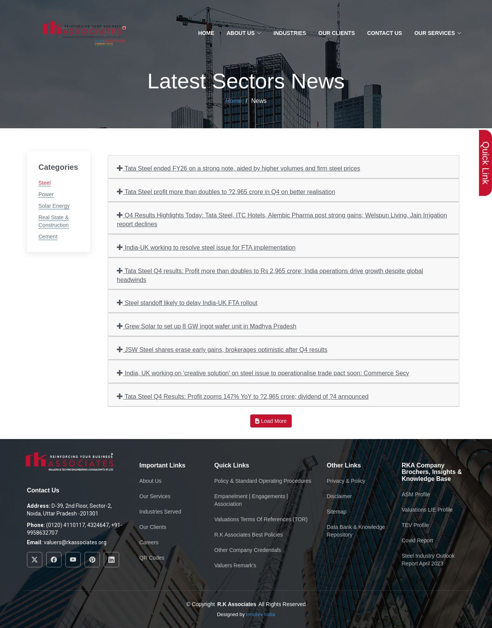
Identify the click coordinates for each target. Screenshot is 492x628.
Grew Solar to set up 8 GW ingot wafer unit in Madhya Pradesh (206, 326)
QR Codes (152, 558)
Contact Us (384, 33)
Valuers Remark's (235, 565)
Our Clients (336, 33)
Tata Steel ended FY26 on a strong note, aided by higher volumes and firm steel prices (238, 168)
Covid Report (417, 540)
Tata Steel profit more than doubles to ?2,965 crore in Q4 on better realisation (226, 191)
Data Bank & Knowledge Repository (356, 531)
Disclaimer (339, 496)
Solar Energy (54, 206)
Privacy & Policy (346, 481)
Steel (44, 183)
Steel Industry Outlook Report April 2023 (428, 560)
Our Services (155, 496)
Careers (149, 542)
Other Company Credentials (247, 550)
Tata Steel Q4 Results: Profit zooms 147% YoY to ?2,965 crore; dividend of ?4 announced (243, 396)
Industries (290, 33)
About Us (151, 481)
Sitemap (336, 512)
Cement (47, 237)
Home (206, 33)
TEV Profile (415, 525)
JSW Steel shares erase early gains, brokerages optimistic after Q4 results (222, 349)
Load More (271, 421)
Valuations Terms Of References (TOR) (261, 519)
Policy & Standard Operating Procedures (262, 481)
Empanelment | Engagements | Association (251, 500)
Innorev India (260, 614)
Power (46, 194)
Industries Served (160, 512)
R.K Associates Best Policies (248, 535)
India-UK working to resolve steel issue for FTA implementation (206, 247)
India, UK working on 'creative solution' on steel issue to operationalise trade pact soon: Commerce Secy (263, 372)
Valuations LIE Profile (427, 510)
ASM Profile (416, 494)
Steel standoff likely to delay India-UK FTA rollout (187, 302)
